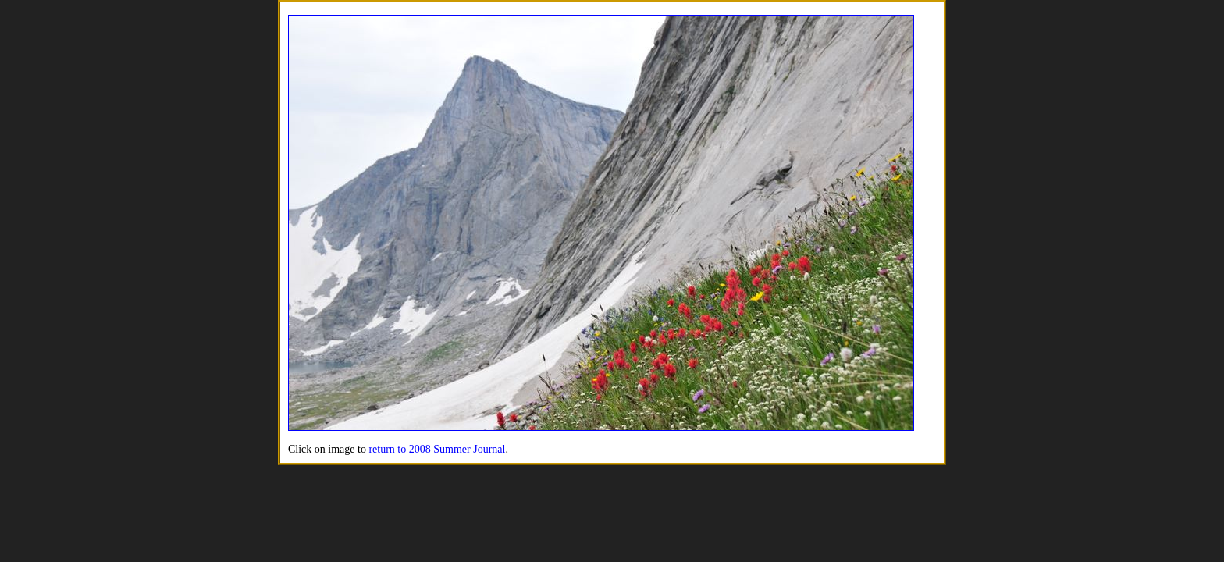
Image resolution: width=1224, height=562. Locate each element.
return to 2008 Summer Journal (436, 449)
